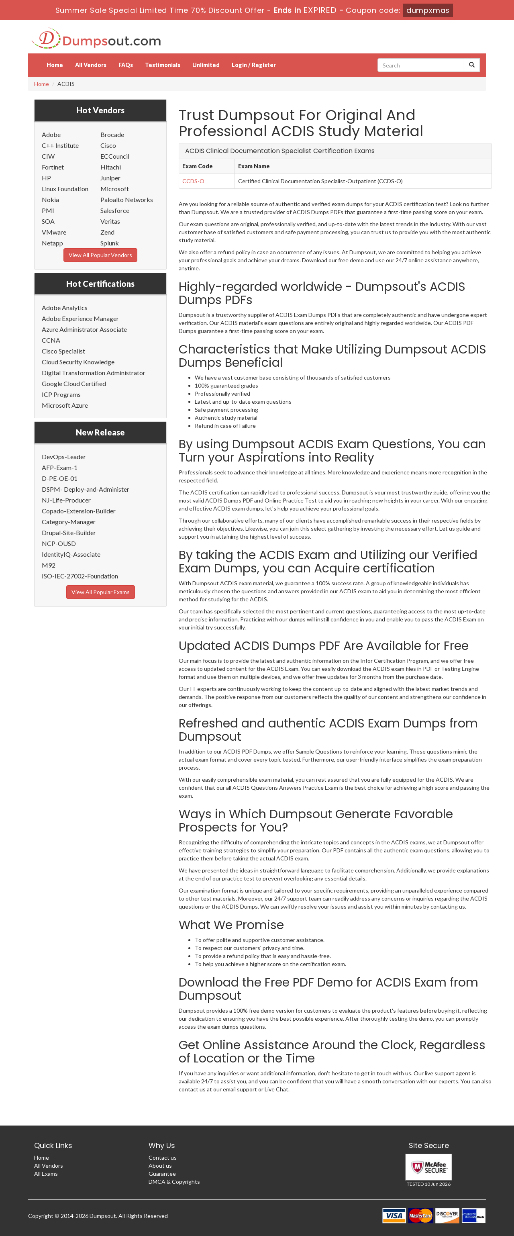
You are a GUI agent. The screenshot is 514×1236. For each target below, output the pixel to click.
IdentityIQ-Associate (71, 554)
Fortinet (53, 167)
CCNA (51, 340)
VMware (54, 232)
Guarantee (162, 1173)
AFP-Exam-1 (60, 467)
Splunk (109, 243)
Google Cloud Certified (74, 383)
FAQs (125, 64)
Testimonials (162, 64)
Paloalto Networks (126, 199)
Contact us (163, 1157)
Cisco (108, 145)
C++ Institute (60, 145)
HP (46, 178)
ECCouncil (114, 156)
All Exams (46, 1173)
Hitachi (110, 167)
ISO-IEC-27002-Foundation (80, 576)
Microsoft (114, 188)
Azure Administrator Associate (84, 329)
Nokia (50, 199)
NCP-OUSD (59, 543)
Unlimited (206, 64)
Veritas (110, 221)
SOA (48, 221)
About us (160, 1165)
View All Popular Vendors (100, 254)
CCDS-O (193, 181)
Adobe (51, 134)
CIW (48, 156)
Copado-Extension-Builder (79, 511)
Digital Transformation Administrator (93, 372)
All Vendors (90, 64)
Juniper (110, 178)
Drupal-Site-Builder (69, 532)
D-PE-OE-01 (60, 478)
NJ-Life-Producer (66, 500)
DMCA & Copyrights (174, 1181)
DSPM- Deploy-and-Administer (85, 489)
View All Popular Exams (100, 591)
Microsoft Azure (65, 405)
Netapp (52, 243)
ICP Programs (61, 394)
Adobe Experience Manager (80, 318)
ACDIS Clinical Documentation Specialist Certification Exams (280, 150)
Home (55, 64)
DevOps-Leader (64, 456)
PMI (48, 210)
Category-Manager (69, 521)
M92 (48, 565)
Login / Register (254, 64)
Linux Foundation (65, 188)
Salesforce (114, 210)
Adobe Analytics (65, 307)
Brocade (112, 134)
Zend (107, 232)
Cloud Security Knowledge (78, 362)
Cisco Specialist (63, 351)
